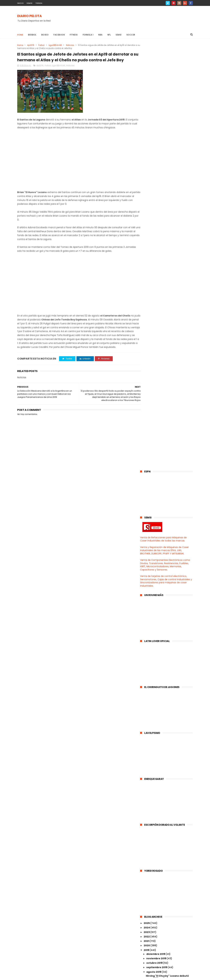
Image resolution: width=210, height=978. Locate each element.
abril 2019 (152, 811)
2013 (147, 853)
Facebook (59, 34)
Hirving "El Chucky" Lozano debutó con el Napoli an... (167, 552)
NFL (109, 34)
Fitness (74, 34)
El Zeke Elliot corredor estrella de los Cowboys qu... (168, 653)
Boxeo (45, 34)
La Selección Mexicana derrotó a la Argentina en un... (167, 791)
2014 (147, 848)
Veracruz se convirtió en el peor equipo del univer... (166, 624)
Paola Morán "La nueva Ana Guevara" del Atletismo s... (169, 740)
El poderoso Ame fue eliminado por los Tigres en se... (168, 646)
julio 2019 (152, 798)
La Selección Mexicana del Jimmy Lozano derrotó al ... (167, 769)
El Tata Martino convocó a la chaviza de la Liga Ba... (169, 682)
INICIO (20, 3)
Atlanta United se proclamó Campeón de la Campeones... (165, 690)
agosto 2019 (154, 546)
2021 (147, 515)
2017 (147, 835)
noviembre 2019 (156, 533)
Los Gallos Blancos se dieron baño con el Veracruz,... (167, 588)
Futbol (41, 45)
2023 (147, 507)
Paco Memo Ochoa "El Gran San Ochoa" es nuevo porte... (165, 755)
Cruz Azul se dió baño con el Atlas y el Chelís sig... (169, 675)
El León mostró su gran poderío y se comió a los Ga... (168, 617)
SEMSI (29, 3)
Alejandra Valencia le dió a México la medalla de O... (168, 711)
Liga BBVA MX (55, 45)
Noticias (70, 45)
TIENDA (38, 3)
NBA (100, 34)
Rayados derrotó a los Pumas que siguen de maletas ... (167, 566)
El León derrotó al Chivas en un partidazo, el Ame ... (165, 668)
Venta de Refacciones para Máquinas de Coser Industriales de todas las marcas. (163, 114)
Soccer (130, 34)
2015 (147, 844)
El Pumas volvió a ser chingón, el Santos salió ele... (166, 661)
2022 (147, 511)
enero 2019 (153, 825)
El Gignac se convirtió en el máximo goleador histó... (168, 762)
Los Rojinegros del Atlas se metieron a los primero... (168, 559)
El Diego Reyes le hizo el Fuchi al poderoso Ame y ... (165, 603)
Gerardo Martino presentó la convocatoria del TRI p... (164, 595)
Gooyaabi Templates (70, 974)
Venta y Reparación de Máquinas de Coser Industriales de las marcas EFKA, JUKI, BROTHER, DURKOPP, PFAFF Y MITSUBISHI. (164, 125)
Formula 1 (88, 34)
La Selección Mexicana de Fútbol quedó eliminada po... (166, 748)
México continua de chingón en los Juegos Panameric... (167, 733)
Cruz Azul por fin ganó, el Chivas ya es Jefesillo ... (167, 719)
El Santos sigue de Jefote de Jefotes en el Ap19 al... (169, 784)
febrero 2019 (154, 820)
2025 (147, 498)
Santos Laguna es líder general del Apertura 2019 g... (167, 704)
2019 (147, 524)
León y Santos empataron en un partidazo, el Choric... (166, 581)
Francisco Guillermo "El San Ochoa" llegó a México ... (168, 697)
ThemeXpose (35, 974)
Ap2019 (30, 45)
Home (20, 34)
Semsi (119, 34)
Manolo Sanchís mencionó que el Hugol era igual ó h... (166, 632)
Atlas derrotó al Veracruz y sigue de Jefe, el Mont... (168, 726)
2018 (147, 830)
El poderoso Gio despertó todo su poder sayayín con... (167, 776)
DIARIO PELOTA (29, 16)
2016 (147, 839)
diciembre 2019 (156, 528)
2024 (147, 502)
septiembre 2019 (157, 542)
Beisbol (32, 34)
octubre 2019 (154, 537)
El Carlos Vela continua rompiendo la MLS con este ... (169, 639)
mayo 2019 (153, 807)
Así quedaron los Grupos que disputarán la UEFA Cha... (164, 574)
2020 (147, 520)
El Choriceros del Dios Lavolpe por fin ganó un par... (169, 610)
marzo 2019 (153, 816)
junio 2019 (152, 802)
